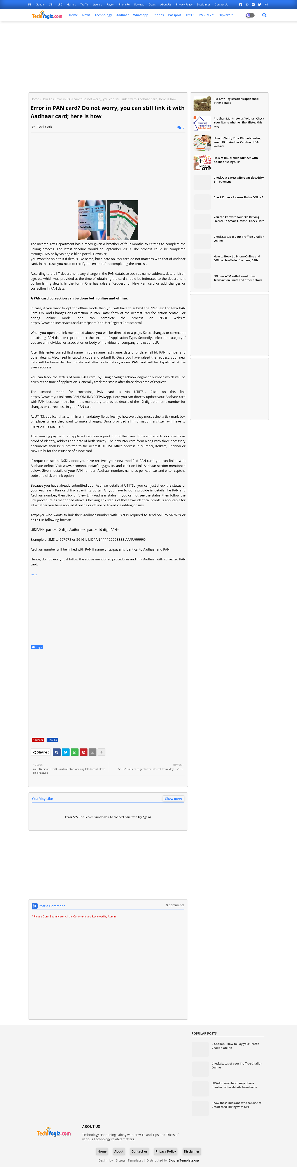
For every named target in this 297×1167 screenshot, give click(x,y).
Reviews (139, 4)
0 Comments (175, 905)
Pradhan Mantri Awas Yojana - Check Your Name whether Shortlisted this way (239, 122)
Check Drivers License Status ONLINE (238, 197)
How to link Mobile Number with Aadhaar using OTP (236, 160)
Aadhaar (122, 15)
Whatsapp (140, 15)
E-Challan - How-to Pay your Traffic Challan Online (235, 1046)
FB (30, 4)
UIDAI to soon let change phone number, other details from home (234, 1085)
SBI (51, 4)
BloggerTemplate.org (183, 1160)
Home (73, 15)
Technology (103, 15)
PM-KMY (205, 15)
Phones (158, 15)
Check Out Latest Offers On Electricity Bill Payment (239, 179)
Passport (175, 15)
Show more (173, 798)
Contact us (221, 4)
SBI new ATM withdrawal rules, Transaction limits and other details (238, 278)
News (86, 15)
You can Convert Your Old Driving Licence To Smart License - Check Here (239, 219)
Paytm (111, 4)
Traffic (84, 4)
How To (47, 99)
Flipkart (224, 15)
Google (40, 4)
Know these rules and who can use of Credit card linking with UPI (236, 1105)
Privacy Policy (184, 4)
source (34, 574)
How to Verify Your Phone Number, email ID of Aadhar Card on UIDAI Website (237, 142)
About (119, 1151)
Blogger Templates (129, 1160)
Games (72, 4)
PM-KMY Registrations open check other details (236, 101)
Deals (152, 4)
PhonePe (124, 4)
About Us (166, 4)
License (98, 4)
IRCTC (190, 15)
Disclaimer (204, 4)
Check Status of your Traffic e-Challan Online (239, 239)
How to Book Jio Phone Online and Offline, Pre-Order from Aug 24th (237, 258)
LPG (60, 4)
